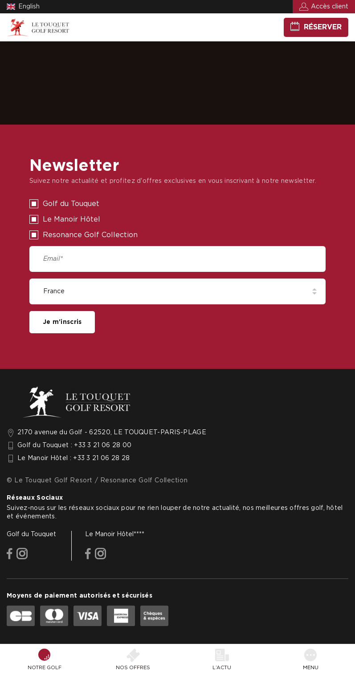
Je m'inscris (62, 322)
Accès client (329, 7)
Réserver (323, 27)
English (29, 7)
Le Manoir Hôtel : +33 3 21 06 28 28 (73, 458)
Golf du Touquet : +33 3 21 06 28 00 (74, 445)
